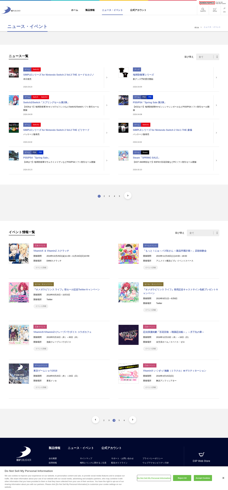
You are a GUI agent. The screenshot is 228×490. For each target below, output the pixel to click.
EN (224, 13)
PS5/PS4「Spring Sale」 (36, 157)
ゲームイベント (151, 245)
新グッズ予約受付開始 (143, 79)
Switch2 (36, 69)
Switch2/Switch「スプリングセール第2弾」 (46, 102)
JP (224, 10)
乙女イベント (40, 245)
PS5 (150, 97)
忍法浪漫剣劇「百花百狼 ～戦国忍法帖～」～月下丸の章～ (173, 335)
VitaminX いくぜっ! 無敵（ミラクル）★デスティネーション (174, 375)
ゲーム (27, 69)
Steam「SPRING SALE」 (146, 157)
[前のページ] (90, 425)
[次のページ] (133, 195)
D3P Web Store (201, 466)
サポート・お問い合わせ (122, 464)
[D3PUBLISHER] (10, 14)
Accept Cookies (203, 479)
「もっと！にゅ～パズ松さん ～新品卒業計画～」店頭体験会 (174, 251)
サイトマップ (86, 464)
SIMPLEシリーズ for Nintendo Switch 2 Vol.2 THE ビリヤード (56, 130)
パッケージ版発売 (31, 134)
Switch (35, 97)
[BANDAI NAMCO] (212, 3)
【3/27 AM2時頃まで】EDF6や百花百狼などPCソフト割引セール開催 (164, 162)
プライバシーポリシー (152, 464)
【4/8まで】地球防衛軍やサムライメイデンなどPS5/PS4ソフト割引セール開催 (59, 162)
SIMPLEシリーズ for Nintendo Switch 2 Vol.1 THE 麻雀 (162, 130)
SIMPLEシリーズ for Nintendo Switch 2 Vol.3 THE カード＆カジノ (58, 75)
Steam (145, 152)
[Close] (223, 479)
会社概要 (53, 464)
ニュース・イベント (81, 453)
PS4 (144, 97)
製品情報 (54, 453)
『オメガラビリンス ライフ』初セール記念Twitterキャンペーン (66, 291)
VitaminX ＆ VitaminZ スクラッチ (51, 251)
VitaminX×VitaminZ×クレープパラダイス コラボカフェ (62, 335)
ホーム (196, 27)
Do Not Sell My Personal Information (154, 479)
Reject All (182, 479)
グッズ (137, 69)
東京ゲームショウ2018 (45, 375)
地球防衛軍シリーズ (143, 75)
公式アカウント (111, 453)
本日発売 (27, 79)
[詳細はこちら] (107, 77)
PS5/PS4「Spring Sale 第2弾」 (149, 102)
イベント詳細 (42, 268)
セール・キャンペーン (43, 286)
